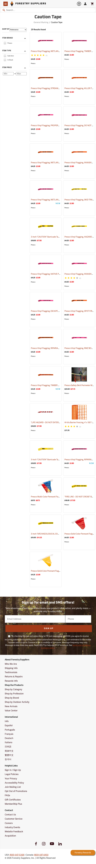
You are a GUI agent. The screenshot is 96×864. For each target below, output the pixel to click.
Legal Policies (11, 774)
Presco (33, 63)
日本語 (8, 746)
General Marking (41, 22)
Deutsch (9, 738)
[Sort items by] (18, 29)
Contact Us (10, 814)
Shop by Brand (12, 697)
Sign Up (48, 629)
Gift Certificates (13, 799)
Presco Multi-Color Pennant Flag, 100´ (51, 496)
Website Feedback (14, 831)
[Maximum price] (21, 73)
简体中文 (9, 751)
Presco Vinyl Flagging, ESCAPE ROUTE (51, 311)
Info (7, 721)
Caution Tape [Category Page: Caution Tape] (48, 17)
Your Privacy (11, 778)
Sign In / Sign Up (13, 770)
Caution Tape (56, 22)
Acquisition (10, 835)
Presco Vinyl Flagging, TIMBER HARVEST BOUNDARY (57, 385)
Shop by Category (13, 689)
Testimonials (11, 672)
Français (9, 734)
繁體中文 (9, 755)
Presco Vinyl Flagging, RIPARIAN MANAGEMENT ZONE (58, 348)
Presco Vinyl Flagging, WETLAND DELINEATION (55, 51)
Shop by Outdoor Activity (17, 702)
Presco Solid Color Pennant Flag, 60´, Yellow (53, 571)
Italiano (8, 742)
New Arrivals (11, 706)
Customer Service (13, 818)
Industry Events (12, 827)
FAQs (7, 795)
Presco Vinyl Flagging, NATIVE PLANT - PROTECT (55, 274)
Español (9, 725)
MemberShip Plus (13, 803)
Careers (9, 823)
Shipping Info (11, 668)
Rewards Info (11, 680)
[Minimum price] (8, 73)
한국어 (8, 759)
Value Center (11, 710)
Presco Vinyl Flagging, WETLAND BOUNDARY (54, 162)
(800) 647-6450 (41, 854)
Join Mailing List (13, 787)
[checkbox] (5, 42)
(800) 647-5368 (17, 854)
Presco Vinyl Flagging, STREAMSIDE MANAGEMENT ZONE (60, 88)
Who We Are (11, 664)
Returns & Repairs (14, 676)
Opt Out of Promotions (16, 791)
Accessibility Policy (14, 782)
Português (10, 729)
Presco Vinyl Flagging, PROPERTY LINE (51, 125)
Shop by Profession (14, 693)
